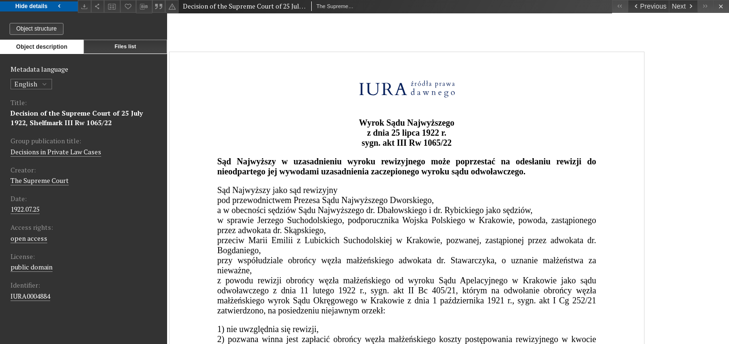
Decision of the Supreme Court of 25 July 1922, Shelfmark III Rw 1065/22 (77, 117)
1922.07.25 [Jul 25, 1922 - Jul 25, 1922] (25, 209)
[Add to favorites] (128, 6)
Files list (125, 46)
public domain (32, 266)
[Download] (84, 6)
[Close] (721, 6)
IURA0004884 (30, 296)
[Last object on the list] (705, 6)
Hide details (39, 6)
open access (29, 238)
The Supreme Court (40, 180)
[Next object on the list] (683, 6)
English (31, 83)
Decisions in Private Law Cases (56, 151)
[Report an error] (172, 6)
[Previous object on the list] (648, 6)
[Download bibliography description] (144, 6)
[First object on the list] (620, 6)
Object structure (36, 28)
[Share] (98, 6)
